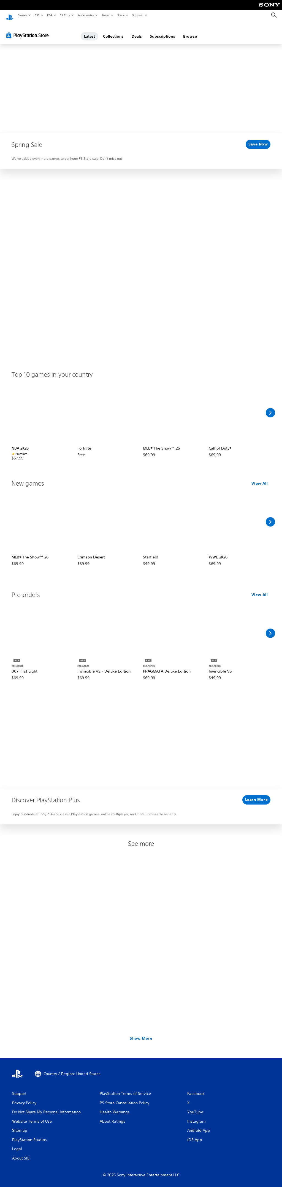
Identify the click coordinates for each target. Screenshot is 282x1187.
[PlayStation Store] (28, 30)
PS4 (49, 15)
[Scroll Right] (270, 407)
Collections (113, 31)
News (106, 15)
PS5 (37, 15)
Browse (190, 31)
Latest (89, 31)
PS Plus (65, 15)
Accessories (86, 15)
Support (137, 15)
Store (120, 15)
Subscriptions (162, 31)
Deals (137, 31)
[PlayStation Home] (9, 15)
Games (22, 15)
